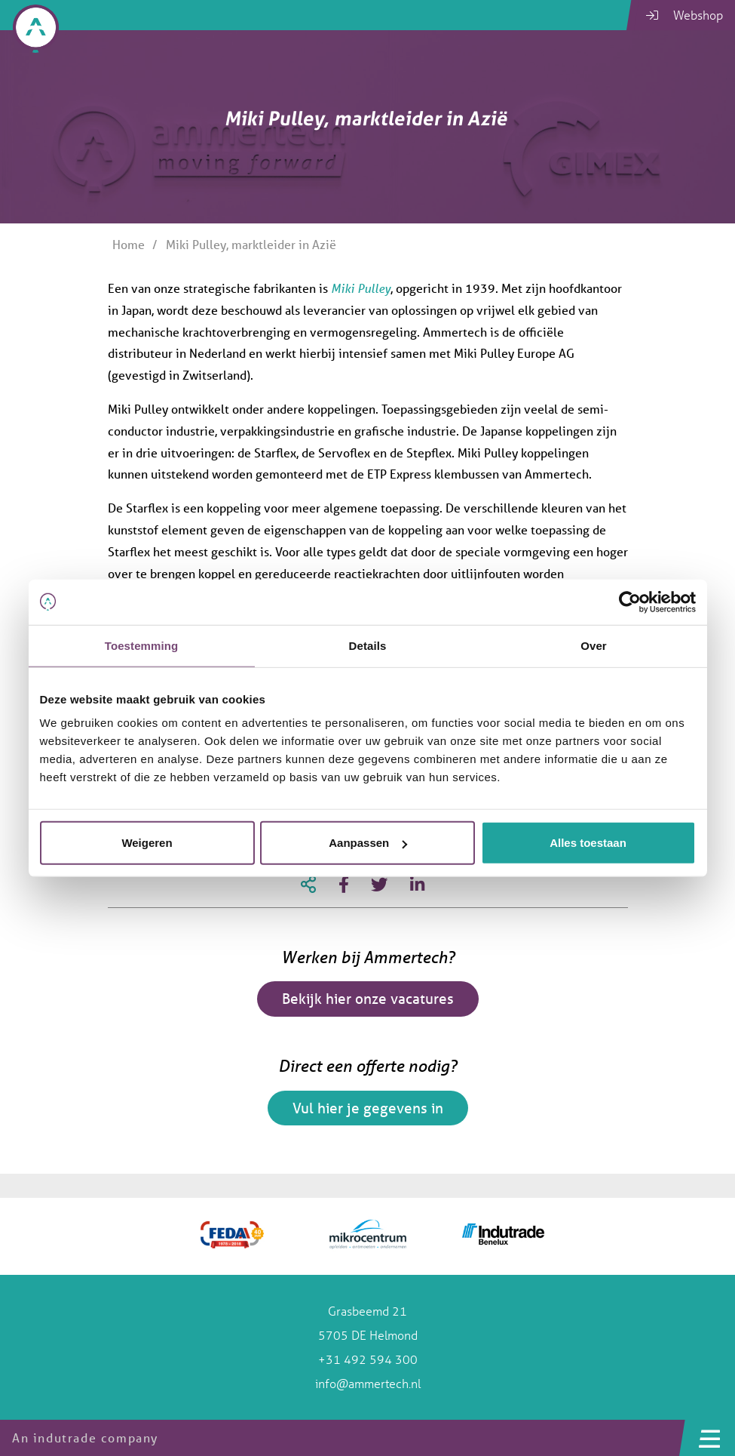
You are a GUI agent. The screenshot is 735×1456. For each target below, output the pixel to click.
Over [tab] (593, 645)
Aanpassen (368, 842)
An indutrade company (85, 1437)
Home (128, 244)
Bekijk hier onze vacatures (368, 999)
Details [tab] (368, 645)
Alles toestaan (588, 842)
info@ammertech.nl (368, 1383)
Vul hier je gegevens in (367, 1108)
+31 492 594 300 (368, 1359)
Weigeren (146, 842)
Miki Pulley (360, 288)
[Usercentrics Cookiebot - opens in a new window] (630, 601)
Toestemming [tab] (142, 645)
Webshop (684, 15)
